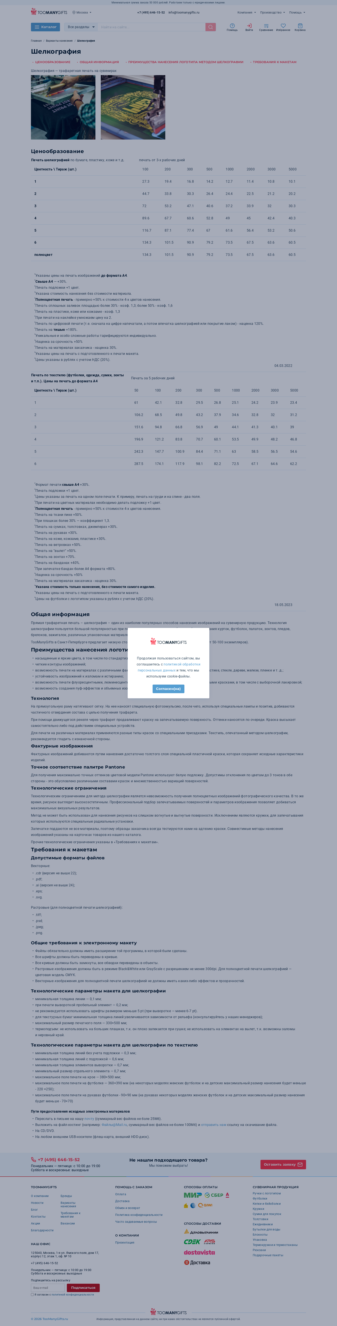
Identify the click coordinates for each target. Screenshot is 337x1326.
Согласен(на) (168, 689)
